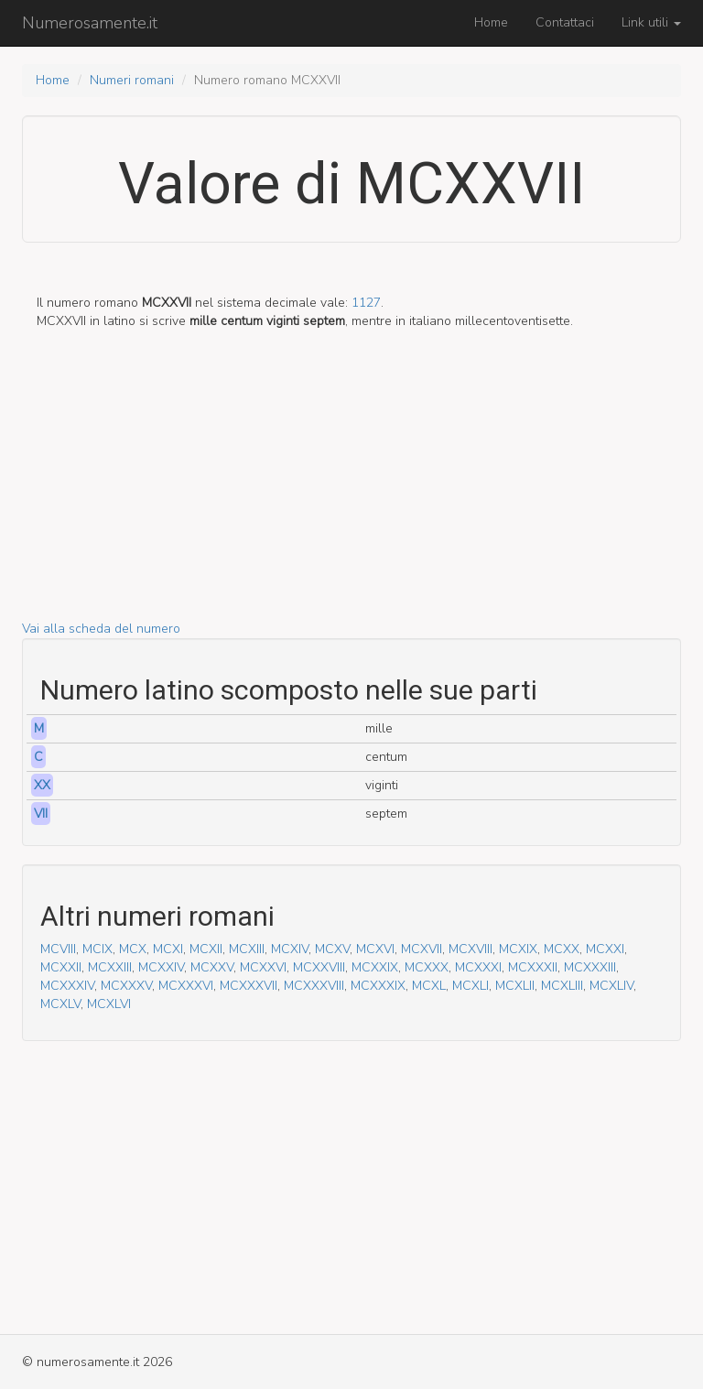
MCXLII (515, 985)
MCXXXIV (67, 985)
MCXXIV (161, 967)
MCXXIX (375, 967)
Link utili (651, 22)
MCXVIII (470, 949)
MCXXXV (126, 985)
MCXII (205, 949)
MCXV (332, 949)
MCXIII (247, 949)
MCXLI (470, 985)
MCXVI (375, 949)
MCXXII (60, 967)
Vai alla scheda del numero (101, 628)
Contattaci (564, 22)
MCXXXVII (248, 985)
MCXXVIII (319, 967)
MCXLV (60, 1004)
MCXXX (427, 967)
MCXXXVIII (314, 985)
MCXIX (518, 949)
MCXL (429, 985)
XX (42, 785)
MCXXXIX (378, 985)
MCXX (561, 949)
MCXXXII (532, 967)
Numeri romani (132, 80)
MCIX (97, 949)
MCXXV (211, 967)
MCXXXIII (590, 967)
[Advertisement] (351, 492)
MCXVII (421, 949)
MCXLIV (611, 985)
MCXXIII (110, 967)
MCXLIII (562, 985)
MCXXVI (263, 967)
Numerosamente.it (89, 23)
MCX (132, 949)
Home (491, 22)
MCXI (168, 949)
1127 (366, 302)
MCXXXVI (185, 985)
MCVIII (58, 949)
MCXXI (605, 949)
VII (41, 813)
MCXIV (289, 949)
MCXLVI (109, 1004)
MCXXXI (478, 967)
